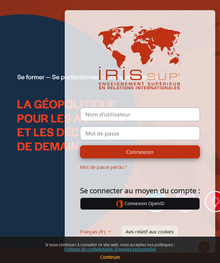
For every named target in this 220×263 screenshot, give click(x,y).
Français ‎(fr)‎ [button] (93, 231)
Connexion (140, 152)
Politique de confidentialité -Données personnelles (110, 249)
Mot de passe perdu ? (103, 167)
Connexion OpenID (140, 204)
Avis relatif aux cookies (150, 231)
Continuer (110, 257)
